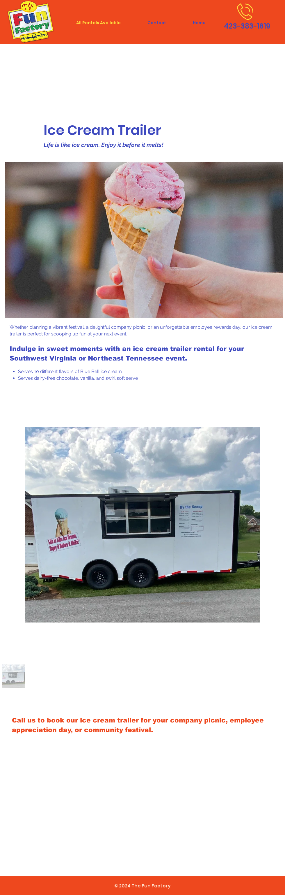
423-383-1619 (247, 26)
